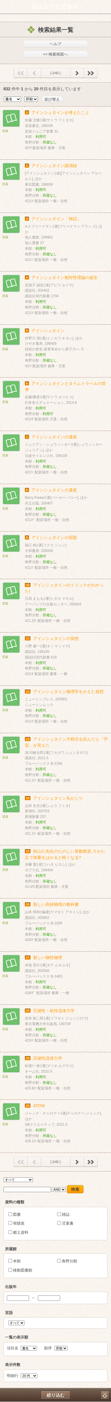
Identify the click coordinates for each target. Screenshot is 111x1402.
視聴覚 (19, 1223)
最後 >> (91, 74)
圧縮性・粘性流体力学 (54, 1010)
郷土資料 (20, 1232)
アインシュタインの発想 (56, 638)
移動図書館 (22, 1270)
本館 (17, 1261)
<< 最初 (21, 74)
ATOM (39, 1105)
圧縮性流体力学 (47, 1058)
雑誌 (66, 1214)
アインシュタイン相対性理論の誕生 (64, 277)
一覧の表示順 (16, 1337)
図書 (17, 1214)
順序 (48, 1348)
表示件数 (12, 1364)
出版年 (11, 1287)
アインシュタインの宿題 (54, 537)
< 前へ (34, 74)
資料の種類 (14, 1202)
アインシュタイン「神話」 (56, 218)
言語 (9, 1313)
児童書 (67, 1223)
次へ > (77, 74)
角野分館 (69, 1261)
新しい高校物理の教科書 (56, 904)
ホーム (6, 7)
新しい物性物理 (47, 957)
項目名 (12, 1348)
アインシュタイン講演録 (54, 165)
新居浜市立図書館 (54, 7)
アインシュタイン (48, 330)
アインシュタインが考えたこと (60, 112)
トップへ (105, 1395)
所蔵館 (11, 1249)
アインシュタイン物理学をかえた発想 (68, 691)
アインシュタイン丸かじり (58, 798)
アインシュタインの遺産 (54, 436)
